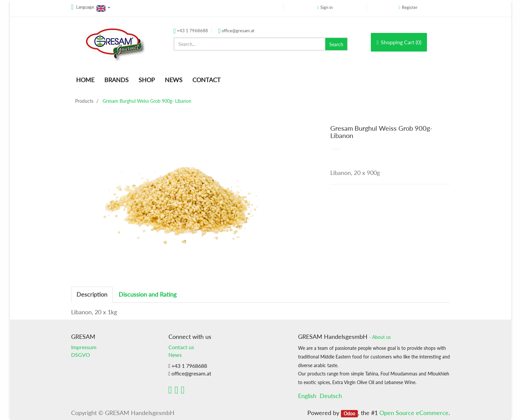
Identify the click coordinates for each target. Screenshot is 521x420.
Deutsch (331, 395)
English (307, 395)
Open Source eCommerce (414, 412)
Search (336, 44)
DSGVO (80, 354)
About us (381, 337)
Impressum (83, 347)
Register (410, 7)
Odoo (349, 413)
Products (84, 101)
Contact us (181, 347)
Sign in (326, 7)
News (175, 354)
